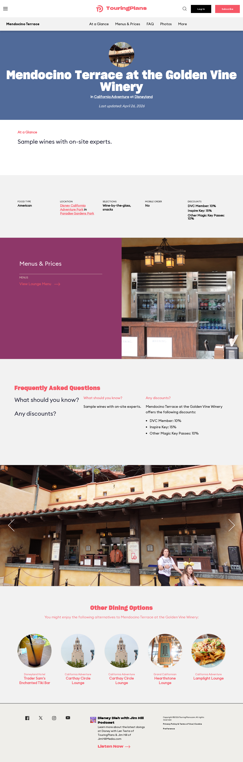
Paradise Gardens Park (77, 213)
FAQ (150, 24)
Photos (166, 24)
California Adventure (111, 96)
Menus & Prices (127, 24)
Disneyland (143, 96)
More (182, 24)
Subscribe (227, 8)
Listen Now (115, 746)
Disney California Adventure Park (72, 207)
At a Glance (99, 24)
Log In (201, 8)
